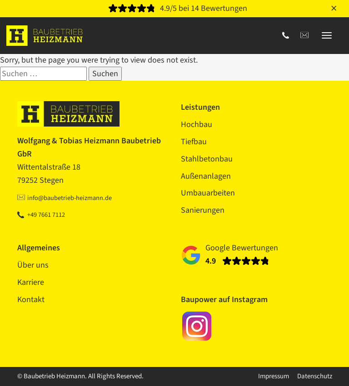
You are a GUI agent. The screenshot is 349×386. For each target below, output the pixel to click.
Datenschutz (314, 376)
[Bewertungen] (175, 8)
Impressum (273, 376)
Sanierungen (202, 210)
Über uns (33, 265)
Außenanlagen (206, 176)
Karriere (30, 282)
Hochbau (196, 124)
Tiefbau (194, 141)
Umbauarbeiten (208, 193)
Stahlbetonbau (207, 159)
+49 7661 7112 (46, 215)
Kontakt (31, 299)
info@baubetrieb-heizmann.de (69, 198)
